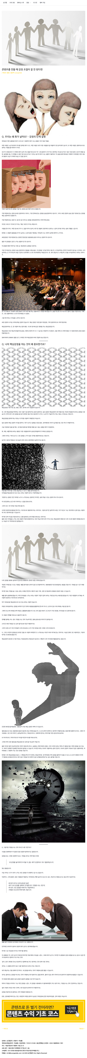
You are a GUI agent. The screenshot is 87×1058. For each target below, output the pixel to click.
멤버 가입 (42, 2)
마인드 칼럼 (6, 72)
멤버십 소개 (20, 2)
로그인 (35, 2)
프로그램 (12, 2)
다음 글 (82, 1028)
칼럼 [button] (27, 2)
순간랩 (5, 2)
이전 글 (5, 1028)
